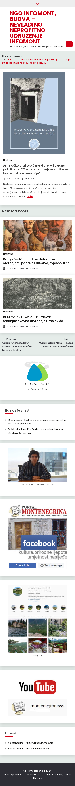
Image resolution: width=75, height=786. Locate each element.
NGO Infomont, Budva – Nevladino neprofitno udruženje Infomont (33, 27)
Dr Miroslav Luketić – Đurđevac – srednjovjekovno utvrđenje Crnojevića (33, 319)
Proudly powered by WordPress (22, 774)
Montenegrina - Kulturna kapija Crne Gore (30, 742)
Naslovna (8, 160)
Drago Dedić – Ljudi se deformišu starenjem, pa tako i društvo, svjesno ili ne (36, 261)
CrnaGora (29, 178)
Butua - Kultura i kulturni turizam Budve (29, 748)
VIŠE (30, 196)
